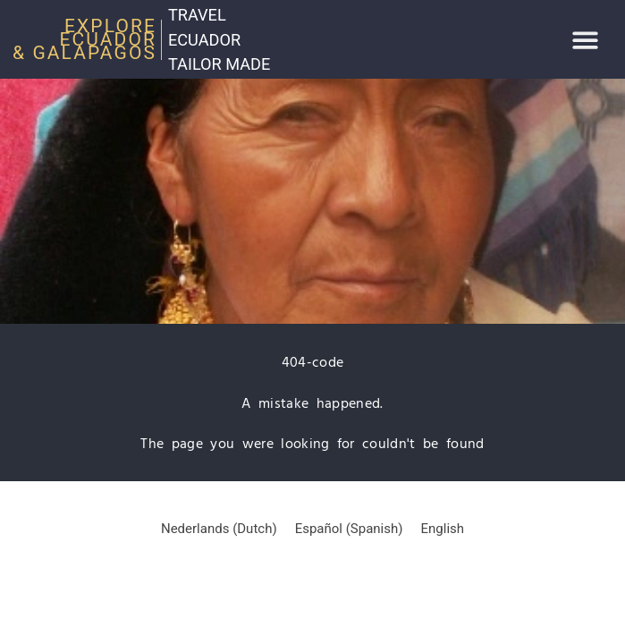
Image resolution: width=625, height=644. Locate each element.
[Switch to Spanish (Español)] (349, 529)
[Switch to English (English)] (443, 529)
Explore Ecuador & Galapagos (84, 39)
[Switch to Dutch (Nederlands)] (219, 529)
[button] (586, 40)
